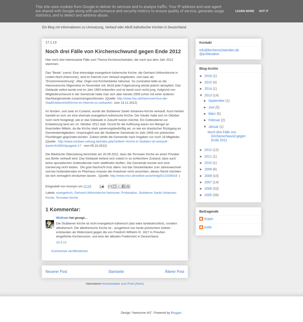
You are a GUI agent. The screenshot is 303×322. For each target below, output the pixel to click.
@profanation (209, 54)
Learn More (244, 11)
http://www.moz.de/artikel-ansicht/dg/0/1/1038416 (143, 175)
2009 (209, 169)
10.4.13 (61, 242)
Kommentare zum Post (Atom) (123, 283)
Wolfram (62, 217)
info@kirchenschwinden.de (219, 50)
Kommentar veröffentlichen (69, 251)
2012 (209, 150)
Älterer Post (174, 272)
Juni (211, 107)
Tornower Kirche (67, 197)
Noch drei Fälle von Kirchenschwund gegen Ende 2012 (227, 136)
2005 (209, 195)
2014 (209, 88)
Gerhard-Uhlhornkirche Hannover (96, 192)
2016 (209, 76)
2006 (209, 188)
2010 (209, 163)
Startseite (116, 272)
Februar (214, 120)
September (216, 101)
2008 (209, 176)
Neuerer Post (56, 272)
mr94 (208, 227)
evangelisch (64, 192)
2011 (209, 156)
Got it (263, 11)
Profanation (129, 192)
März (212, 114)
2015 (209, 82)
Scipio (208, 219)
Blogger (176, 312)
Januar (213, 127)
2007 (209, 182)
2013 (209, 95)
